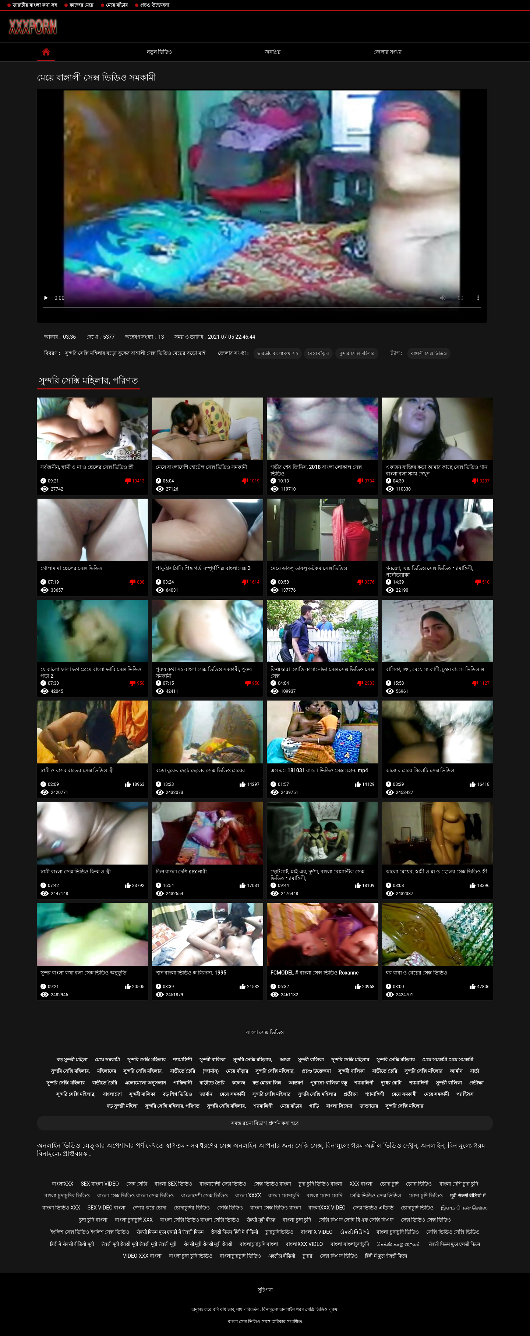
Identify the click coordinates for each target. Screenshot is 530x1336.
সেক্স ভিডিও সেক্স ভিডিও (426, 1220)
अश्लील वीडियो (281, 1256)
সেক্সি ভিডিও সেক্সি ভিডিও (452, 1232)
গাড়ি (314, 1106)
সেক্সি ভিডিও (230, 1208)
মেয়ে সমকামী (107, 1059)
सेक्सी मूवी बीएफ (261, 1220)
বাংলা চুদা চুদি (297, 1220)
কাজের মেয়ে (81, 5)
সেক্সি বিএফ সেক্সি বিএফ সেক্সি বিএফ (355, 1220)
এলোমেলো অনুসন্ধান (145, 1083)
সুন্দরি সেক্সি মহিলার (357, 353)
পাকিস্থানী (182, 1083)
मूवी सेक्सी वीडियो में (467, 1195)
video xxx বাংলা (142, 1256)
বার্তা (474, 1071)
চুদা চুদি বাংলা (93, 1220)
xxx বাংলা (361, 1184)
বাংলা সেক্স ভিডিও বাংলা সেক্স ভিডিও (135, 1195)
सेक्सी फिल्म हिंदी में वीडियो (234, 1232)
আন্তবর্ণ (296, 1083)
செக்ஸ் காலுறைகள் (399, 1244)
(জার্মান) (210, 1071)
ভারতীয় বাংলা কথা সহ (35, 5)
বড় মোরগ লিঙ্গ (266, 1083)
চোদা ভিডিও (419, 1184)
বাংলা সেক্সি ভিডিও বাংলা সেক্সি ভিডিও (199, 1220)
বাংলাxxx (62, 1184)
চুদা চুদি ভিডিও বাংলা (320, 1184)
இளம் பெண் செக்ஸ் (464, 1208)
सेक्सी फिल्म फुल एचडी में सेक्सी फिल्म (170, 1232)
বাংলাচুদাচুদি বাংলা (259, 1244)
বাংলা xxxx (248, 1195)
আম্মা (285, 1059)
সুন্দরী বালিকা (212, 1059)
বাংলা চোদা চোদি (324, 1195)
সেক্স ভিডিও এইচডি (373, 1208)
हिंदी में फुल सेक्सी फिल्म (386, 1256)
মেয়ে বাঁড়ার (117, 5)
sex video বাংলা (107, 1208)
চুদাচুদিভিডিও (279, 1232)
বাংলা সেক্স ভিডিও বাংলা (275, 1208)
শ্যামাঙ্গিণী (182, 1059)
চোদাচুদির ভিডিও (191, 1208)
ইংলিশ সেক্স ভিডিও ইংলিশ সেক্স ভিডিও (89, 1232)
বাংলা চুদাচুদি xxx (134, 1220)
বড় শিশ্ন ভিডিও (177, 1094)
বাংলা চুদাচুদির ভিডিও (67, 1195)
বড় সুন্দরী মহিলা (72, 1059)
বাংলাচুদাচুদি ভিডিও (240, 1256)
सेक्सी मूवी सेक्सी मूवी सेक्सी (208, 1244)
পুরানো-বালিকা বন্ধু (328, 1083)
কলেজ (238, 1083)
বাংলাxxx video (327, 1208)
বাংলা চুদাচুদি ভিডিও (398, 1232)
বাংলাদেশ (112, 1094)
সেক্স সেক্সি (136, 1184)
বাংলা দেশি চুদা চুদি (458, 1184)
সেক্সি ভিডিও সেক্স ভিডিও (375, 1195)
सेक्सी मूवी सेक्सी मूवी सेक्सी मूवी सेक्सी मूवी (138, 1244)
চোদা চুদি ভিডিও (426, 1195)
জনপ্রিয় (272, 52)
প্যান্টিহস (465, 1094)
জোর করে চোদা (149, 1208)
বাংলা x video (317, 1232)
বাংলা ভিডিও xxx (61, 1208)
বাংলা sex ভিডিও (173, 1184)
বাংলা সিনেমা (339, 1106)
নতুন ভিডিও (159, 52)
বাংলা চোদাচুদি (283, 1195)
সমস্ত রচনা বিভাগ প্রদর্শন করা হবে (264, 1123)
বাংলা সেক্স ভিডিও (265, 1032)
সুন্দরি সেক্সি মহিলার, (252, 1059)
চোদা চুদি (389, 1184)
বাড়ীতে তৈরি (182, 1071)
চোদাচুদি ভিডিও (417, 1208)
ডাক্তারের (369, 1106)
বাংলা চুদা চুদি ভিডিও (190, 1256)
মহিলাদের (106, 1071)
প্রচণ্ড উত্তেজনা (154, 5)
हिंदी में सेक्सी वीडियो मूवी (72, 1244)
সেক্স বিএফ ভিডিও (339, 1256)
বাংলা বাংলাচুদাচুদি (350, 1244)
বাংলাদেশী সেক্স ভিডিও (222, 1184)
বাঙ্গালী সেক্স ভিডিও (429, 353)
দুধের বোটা (391, 1083)
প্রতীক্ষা (476, 1083)
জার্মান (456, 1071)
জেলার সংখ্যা (388, 52)
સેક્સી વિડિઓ (354, 1232)
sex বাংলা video (100, 1184)
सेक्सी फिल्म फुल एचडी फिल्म (454, 1244)
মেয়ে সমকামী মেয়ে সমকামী (448, 1059)
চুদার (307, 1256)
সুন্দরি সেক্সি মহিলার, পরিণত (172, 1106)
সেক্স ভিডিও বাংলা (272, 1184)
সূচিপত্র (265, 1290)
